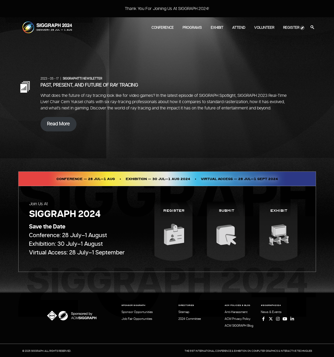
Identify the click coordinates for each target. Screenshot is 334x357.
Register (291, 28)
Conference (162, 28)
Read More (58, 124)
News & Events (271, 312)
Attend (238, 28)
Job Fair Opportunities (136, 318)
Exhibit (217, 28)
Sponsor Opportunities (137, 312)
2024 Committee (190, 318)
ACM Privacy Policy (237, 318)
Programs (192, 28)
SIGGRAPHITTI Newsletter (82, 78)
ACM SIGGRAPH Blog (239, 325)
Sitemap (184, 312)
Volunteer (264, 28)
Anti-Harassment (236, 312)
